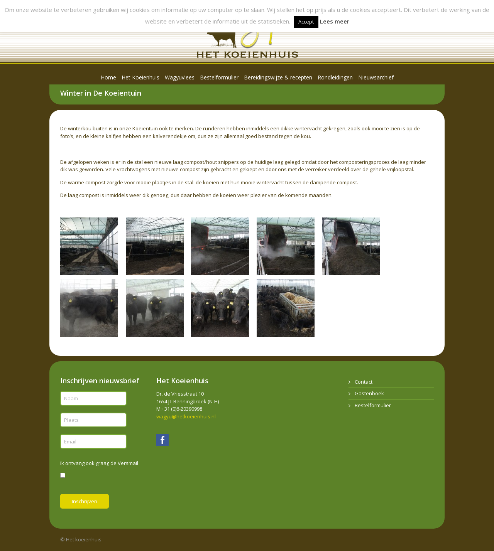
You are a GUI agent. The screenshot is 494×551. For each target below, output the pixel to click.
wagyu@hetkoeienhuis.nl (186, 416)
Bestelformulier (373, 405)
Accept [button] (306, 21)
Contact (363, 381)
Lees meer (334, 21)
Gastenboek (369, 393)
